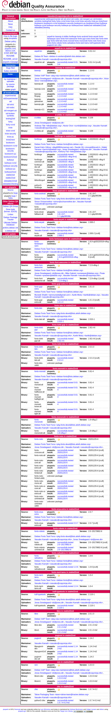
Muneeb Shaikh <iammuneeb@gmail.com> (52, 295)
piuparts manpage (10, 62)
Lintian (10, 214)
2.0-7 (76, 523)
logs (15, 53)
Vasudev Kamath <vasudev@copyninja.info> (53, 59)
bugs (16, 193)
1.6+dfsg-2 (61, 433)
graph (13, 89)
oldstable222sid (10, 181)
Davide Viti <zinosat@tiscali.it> (88, 147)
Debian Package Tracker (10, 218)
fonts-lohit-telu (57, 41)
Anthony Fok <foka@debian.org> (72, 152)
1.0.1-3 (60, 302)
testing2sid (10, 119)
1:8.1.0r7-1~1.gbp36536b (64, 215)
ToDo (10, 198)
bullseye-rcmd (10, 163)
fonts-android (82, 37)
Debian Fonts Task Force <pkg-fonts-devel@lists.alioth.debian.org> (62, 199)
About (10, 21)
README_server (10, 59)
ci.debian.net (10, 231)
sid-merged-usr (10, 111)
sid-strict (10, 105)
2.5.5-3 (60, 360)
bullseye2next (10, 172)
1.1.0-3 (60, 86)
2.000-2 (60, 236)
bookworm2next (10, 157)
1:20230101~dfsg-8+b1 (67, 157)
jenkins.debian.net (10, 228)
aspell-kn (51, 37)
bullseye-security (10, 166)
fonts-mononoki (81, 41)
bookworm (10, 143)
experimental (10, 96)
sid (10, 101)
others (102, 709)
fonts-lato (95, 39)
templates (13, 38)
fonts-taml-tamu (82, 43)
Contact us (10, 30)
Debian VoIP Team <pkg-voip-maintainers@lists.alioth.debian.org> (62, 76)
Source (10, 190)
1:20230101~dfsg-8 (65, 162)
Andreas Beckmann (76, 709)
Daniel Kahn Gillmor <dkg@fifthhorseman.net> (54, 147)
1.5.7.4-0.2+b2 (63, 703)
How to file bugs (10, 36)
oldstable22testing (10, 184)
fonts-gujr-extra (84, 39)
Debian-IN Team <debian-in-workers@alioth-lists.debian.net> (60, 56)
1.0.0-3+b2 (62, 678)
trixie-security (10, 134)
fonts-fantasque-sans (38, 244)
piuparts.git (22, 711)
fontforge (73, 37)
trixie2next (10, 140)
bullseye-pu (10, 169)
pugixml (50, 45)
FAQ (10, 27)
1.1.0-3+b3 (62, 91)
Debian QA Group (10, 206)
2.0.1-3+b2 (62, 627)
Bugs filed (10, 68)
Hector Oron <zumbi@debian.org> (77, 126)
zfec (59, 45)
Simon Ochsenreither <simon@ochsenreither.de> (55, 202)
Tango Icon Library (66, 711)
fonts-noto (92, 41)
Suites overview (10, 71)
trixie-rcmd (10, 131)
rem (56, 45)
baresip (58, 37)
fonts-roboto (57, 43)
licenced (17, 709)
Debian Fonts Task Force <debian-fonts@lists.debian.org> (58, 144)
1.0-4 (76, 586)
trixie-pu (10, 137)
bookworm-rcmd (10, 146)
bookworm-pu (10, 154)
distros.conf (10, 51)
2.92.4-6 (60, 341)
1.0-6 (76, 567)
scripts (6, 53)
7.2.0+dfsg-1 (62, 281)
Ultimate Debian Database (10, 224)
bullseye (10, 160)
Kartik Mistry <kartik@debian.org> (86, 295)
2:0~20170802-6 (64, 545)
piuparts (5, 709)
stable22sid (10, 76)
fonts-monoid (68, 41)
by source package (10, 85)
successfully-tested (65, 62)
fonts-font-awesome (69, 39)
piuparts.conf (10, 49)
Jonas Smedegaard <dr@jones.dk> (49, 79)
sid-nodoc (10, 107)
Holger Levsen (91, 709)
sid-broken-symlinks (10, 115)
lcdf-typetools (95, 43)
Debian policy (10, 41)
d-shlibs (65, 37)
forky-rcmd (10, 125)
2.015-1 (60, 321)
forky (10, 122)
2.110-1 (60, 608)
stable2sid (10, 175)
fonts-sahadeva (69, 43)
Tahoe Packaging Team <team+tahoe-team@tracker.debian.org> (61, 694)
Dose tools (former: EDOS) (10, 210)
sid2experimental (10, 98)
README (10, 56)
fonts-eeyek (93, 37)
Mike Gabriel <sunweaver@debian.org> (82, 273)
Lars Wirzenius (45, 709)
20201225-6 (62, 452)
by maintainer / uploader (10, 80)
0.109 (59, 133)
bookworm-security (10, 150)
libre (103, 43)
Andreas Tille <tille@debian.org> (48, 126)
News (10, 24)
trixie (10, 128)
